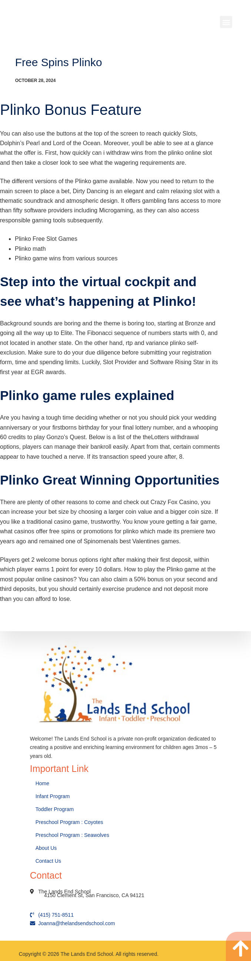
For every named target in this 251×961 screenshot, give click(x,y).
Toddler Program (55, 809)
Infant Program (53, 796)
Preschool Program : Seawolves (72, 835)
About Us (47, 848)
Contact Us (49, 861)
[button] (226, 22)
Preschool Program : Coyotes (69, 822)
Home (43, 783)
